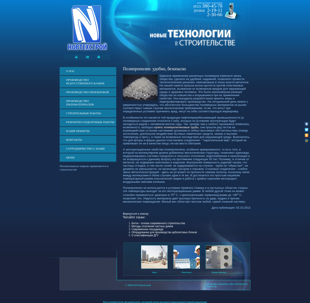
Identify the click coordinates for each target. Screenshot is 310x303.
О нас (70, 71)
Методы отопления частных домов (152, 226)
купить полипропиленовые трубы (176, 127)
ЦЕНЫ (70, 157)
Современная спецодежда (147, 229)
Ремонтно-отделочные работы (90, 122)
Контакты (74, 139)
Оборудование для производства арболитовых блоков (164, 232)
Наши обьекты (219, 272)
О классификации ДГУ (145, 235)
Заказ (154, 272)
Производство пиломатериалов (80, 102)
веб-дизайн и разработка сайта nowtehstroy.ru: (227, 284)
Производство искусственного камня (85, 81)
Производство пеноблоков (87, 92)
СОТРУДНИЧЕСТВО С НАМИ (85, 148)
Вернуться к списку (136, 213)
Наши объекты (78, 131)
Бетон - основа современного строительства (158, 223)
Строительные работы (83, 113)
